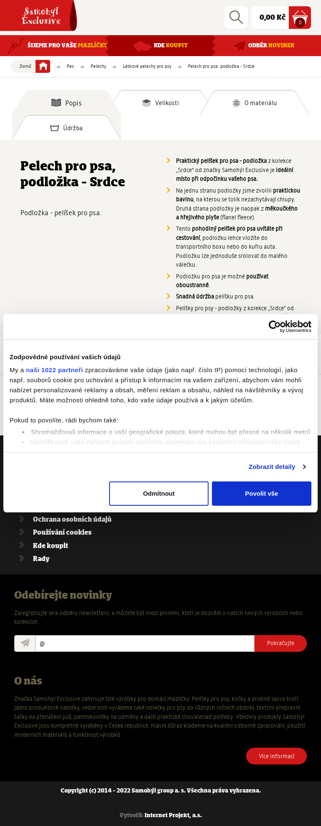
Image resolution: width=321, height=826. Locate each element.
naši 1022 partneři (54, 369)
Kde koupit (50, 546)
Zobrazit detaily (272, 466)
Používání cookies (62, 533)
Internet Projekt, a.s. (173, 815)
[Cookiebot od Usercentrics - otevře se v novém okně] (274, 326)
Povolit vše (261, 493)
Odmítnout (159, 493)
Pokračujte (280, 643)
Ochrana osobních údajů (72, 520)
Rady (41, 559)
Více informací (276, 756)
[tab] (66, 102)
